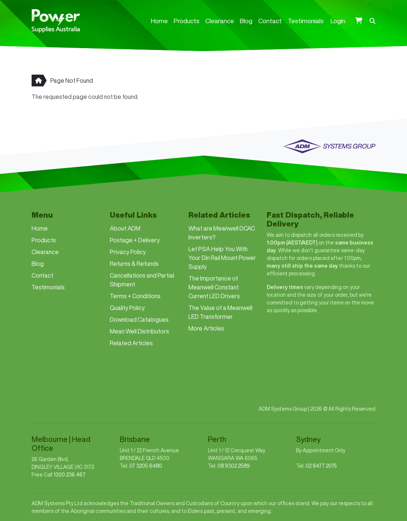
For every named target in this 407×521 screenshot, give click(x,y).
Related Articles (131, 343)
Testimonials (306, 21)
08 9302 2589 (233, 465)
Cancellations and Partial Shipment (142, 279)
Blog (246, 21)
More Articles (206, 328)
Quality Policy (127, 308)
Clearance (219, 21)
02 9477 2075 (321, 465)
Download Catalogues (139, 319)
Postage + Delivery (135, 240)
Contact (270, 21)
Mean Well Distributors (139, 331)
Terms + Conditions (135, 296)
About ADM (125, 228)
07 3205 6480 (145, 465)
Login (338, 21)
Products (186, 21)
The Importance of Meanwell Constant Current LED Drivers (214, 287)
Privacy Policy (128, 252)
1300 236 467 (70, 474)
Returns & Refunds (134, 264)
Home (159, 21)
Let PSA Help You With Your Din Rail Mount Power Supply (222, 258)
